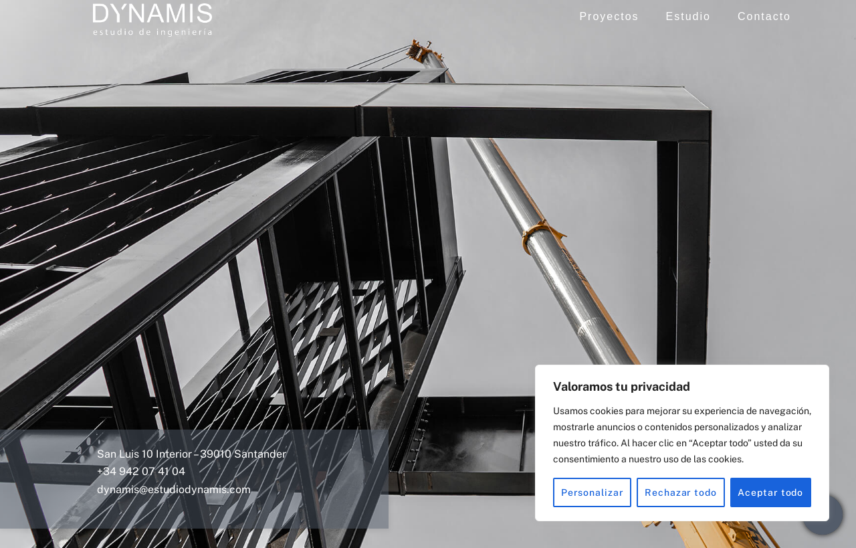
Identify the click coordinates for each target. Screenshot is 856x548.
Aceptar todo (770, 492)
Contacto (767, 18)
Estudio (690, 18)
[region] (682, 443)
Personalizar (592, 492)
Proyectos (611, 18)
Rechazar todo (681, 492)
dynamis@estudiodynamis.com (174, 487)
